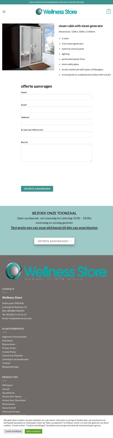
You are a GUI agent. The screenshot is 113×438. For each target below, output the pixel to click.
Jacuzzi (5, 388)
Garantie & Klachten (12, 355)
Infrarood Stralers (11, 411)
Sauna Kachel (9, 407)
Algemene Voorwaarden (14, 336)
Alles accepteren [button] (33, 431)
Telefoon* (56, 121)
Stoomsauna (8, 403)
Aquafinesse (8, 392)
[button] (4, 11)
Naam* (56, 96)
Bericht (56, 152)
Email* (56, 109)
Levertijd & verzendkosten (15, 359)
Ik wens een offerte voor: (56, 134)
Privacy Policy (9, 348)
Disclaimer (7, 340)
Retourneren (8, 344)
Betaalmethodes (10, 366)
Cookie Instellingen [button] (13, 431)
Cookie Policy (9, 351)
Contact (6, 363)
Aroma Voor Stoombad (13, 400)
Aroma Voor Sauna (11, 396)
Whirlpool (7, 385)
